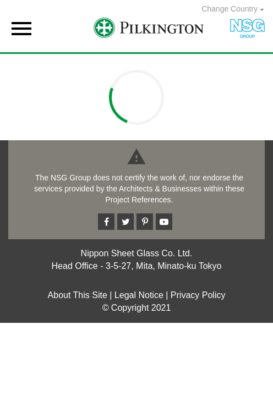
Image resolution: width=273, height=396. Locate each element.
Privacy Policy (198, 295)
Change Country (232, 8)
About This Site (77, 295)
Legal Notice (138, 295)
